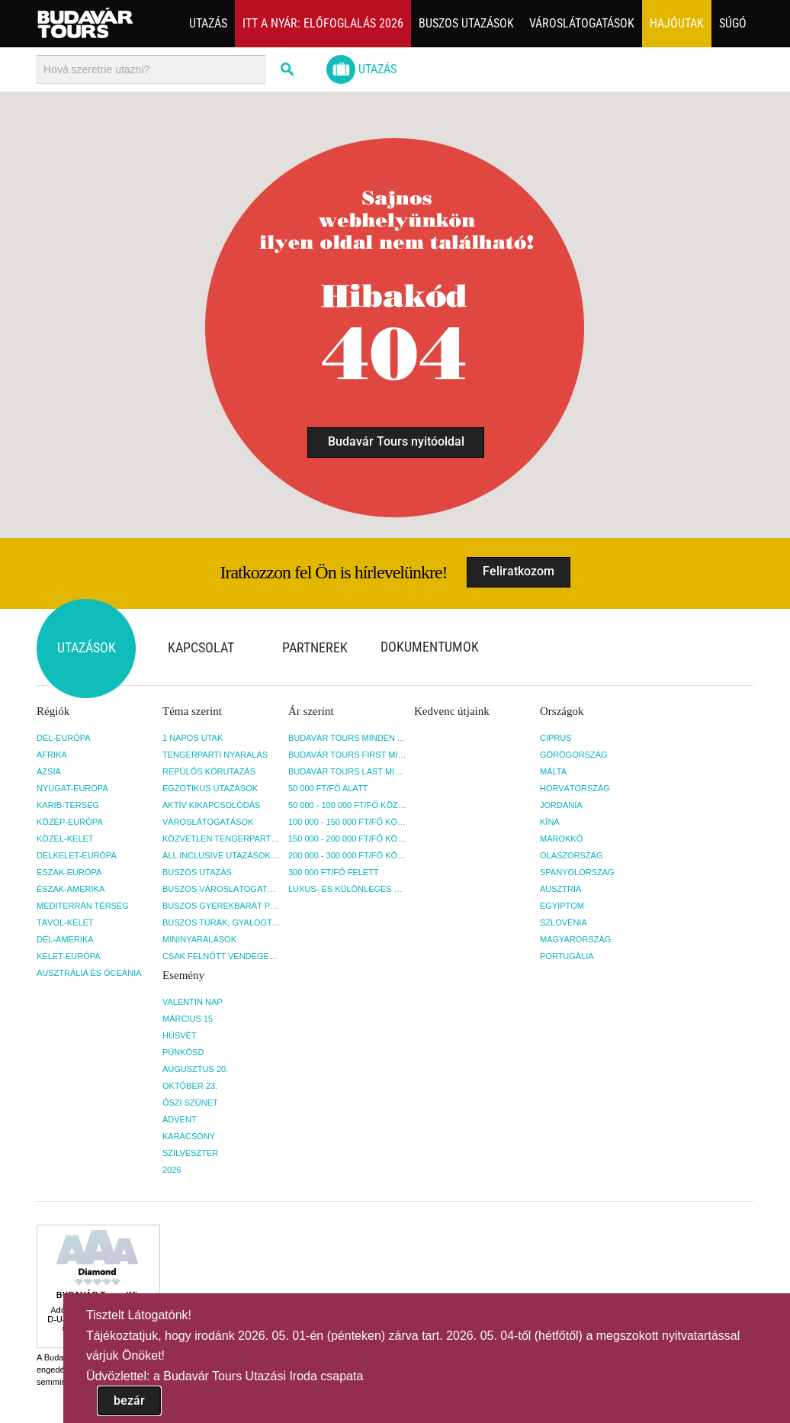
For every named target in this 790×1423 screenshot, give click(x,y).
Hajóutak (677, 23)
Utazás (208, 23)
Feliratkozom (518, 571)
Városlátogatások (581, 23)
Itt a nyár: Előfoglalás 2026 (322, 23)
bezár (129, 1400)
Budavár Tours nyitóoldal (396, 441)
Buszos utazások (466, 23)
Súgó (733, 23)
